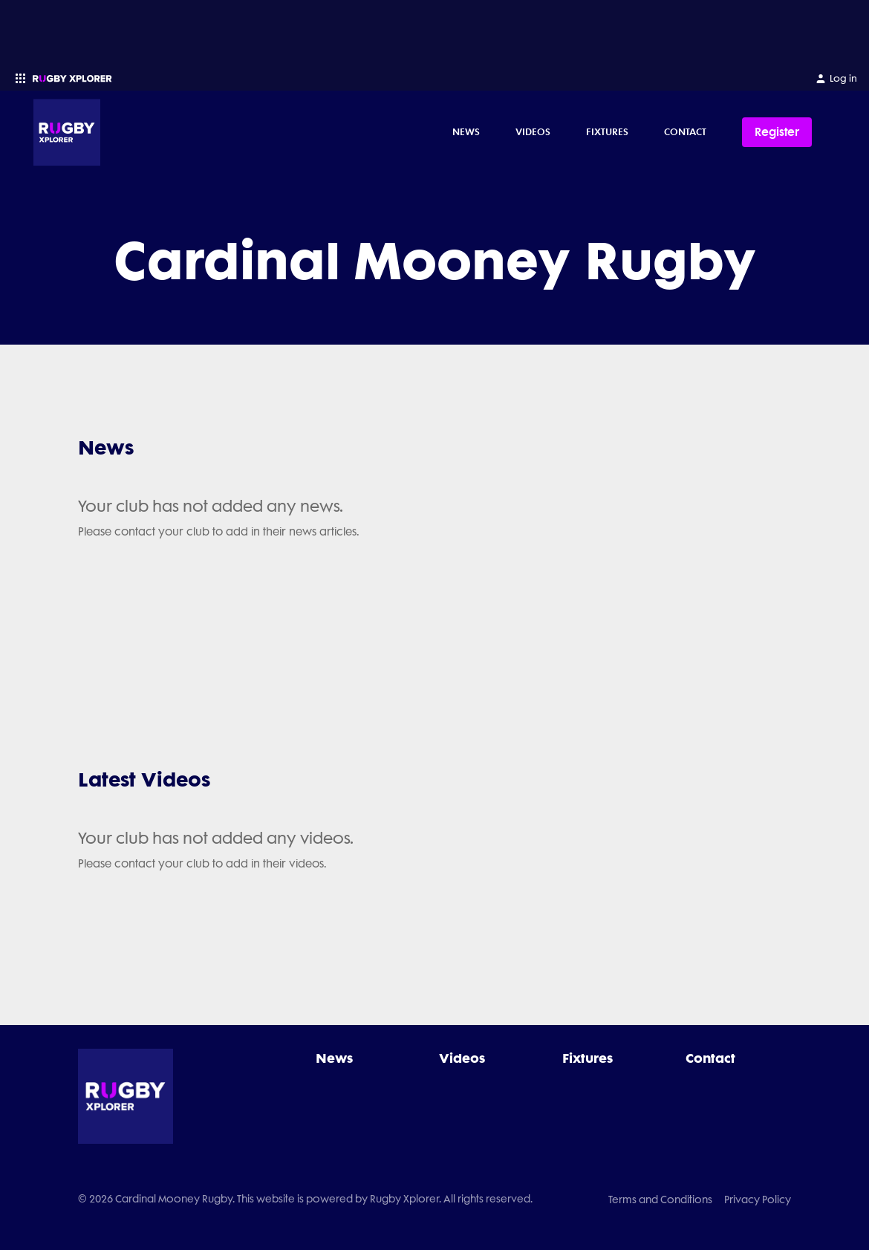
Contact (685, 131)
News (466, 131)
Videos (532, 131)
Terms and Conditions (660, 1199)
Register (777, 132)
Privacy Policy (757, 1199)
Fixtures (607, 131)
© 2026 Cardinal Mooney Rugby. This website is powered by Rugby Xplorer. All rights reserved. (305, 1199)
